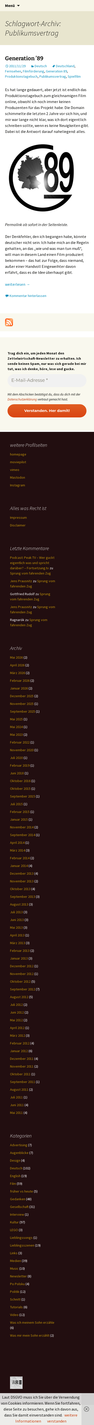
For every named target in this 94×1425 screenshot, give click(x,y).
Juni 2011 (17, 1105)
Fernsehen (13, 71)
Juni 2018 (17, 773)
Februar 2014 (20, 858)
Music (14, 1268)
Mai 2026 (16, 657)
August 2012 (19, 997)
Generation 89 (56, 71)
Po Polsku (17, 1284)
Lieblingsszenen (22, 1245)
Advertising (18, 1145)
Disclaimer (18, 525)
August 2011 (19, 1089)
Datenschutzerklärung (22, 399)
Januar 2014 (19, 865)
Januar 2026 (19, 688)
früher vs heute (21, 1191)
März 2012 (17, 1035)
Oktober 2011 (20, 1074)
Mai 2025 (16, 719)
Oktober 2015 (20, 788)
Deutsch (41, 66)
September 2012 (22, 989)
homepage (18, 454)
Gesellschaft (19, 1206)
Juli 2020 (16, 757)
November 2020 (22, 750)
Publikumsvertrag (52, 76)
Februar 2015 (20, 811)
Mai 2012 (16, 1020)
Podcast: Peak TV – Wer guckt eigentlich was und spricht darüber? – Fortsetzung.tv (32, 562)
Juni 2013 (17, 919)
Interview (17, 1214)
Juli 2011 (16, 1097)
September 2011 (22, 1082)
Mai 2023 (16, 734)
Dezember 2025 (22, 696)
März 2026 (17, 673)
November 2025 (22, 703)
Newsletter (18, 1276)
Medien (15, 1260)
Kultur (14, 1222)
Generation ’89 (24, 58)
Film (13, 1183)
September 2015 (22, 796)
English (15, 1176)
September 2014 (22, 835)
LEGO (14, 1230)
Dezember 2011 (22, 1058)
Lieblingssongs (21, 1237)
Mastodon (17, 477)
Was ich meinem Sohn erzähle (32, 1322)
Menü (10, 5)
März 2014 (17, 850)
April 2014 (17, 842)
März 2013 (17, 943)
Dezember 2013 (22, 873)
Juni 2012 (17, 1012)
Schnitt (15, 1299)
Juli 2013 (16, 912)
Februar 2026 (20, 680)
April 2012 (17, 1028)
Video (14, 1314)
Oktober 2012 (20, 981)
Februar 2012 (20, 1043)
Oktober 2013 (20, 889)
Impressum (18, 517)
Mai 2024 (16, 727)
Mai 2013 (16, 927)
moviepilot (18, 462)
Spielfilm (74, 76)
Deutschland (65, 66)
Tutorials (16, 1307)
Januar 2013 (19, 958)
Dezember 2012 (22, 966)
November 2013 (22, 881)
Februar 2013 (20, 950)
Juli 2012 (16, 1004)
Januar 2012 (19, 1051)
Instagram (17, 485)
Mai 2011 (16, 1112)
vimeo (14, 469)
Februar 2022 (20, 742)
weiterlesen (17, 284)
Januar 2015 (19, 819)
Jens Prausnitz (21, 581)
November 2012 (22, 973)
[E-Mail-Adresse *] (47, 380)
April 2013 (17, 935)
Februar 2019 (20, 765)
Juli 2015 (16, 804)
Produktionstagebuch (21, 76)
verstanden (56, 1421)
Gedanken (17, 1199)
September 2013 (22, 896)
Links (14, 1253)
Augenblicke (19, 1152)
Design (15, 1160)
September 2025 (22, 711)
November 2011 (22, 1066)
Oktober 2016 (20, 781)
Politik (14, 1291)
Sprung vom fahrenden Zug (30, 573)
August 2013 (19, 904)
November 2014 (22, 827)
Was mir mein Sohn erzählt (29, 1335)
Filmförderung (33, 71)
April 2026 (17, 665)
